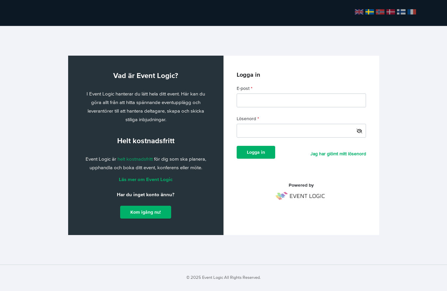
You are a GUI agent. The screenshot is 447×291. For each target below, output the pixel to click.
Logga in (256, 152)
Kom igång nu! (145, 212)
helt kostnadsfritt (136, 159)
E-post (244, 88)
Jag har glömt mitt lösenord (338, 154)
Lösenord (248, 119)
